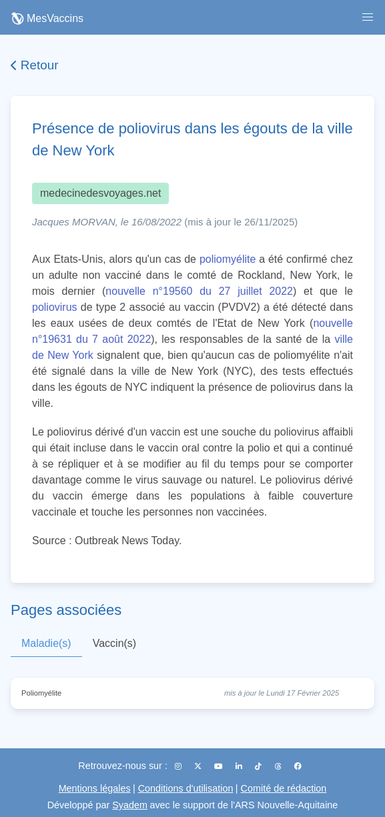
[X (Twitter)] (199, 766)
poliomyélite (228, 259)
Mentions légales (95, 788)
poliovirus (54, 307)
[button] (367, 17)
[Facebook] (298, 766)
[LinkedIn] (240, 766)
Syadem (129, 805)
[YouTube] (219, 766)
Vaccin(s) (115, 643)
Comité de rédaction (284, 788)
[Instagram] (179, 766)
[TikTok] (259, 766)
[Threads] (279, 766)
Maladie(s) (46, 643)
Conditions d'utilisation (186, 788)
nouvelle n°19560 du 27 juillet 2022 (199, 291)
